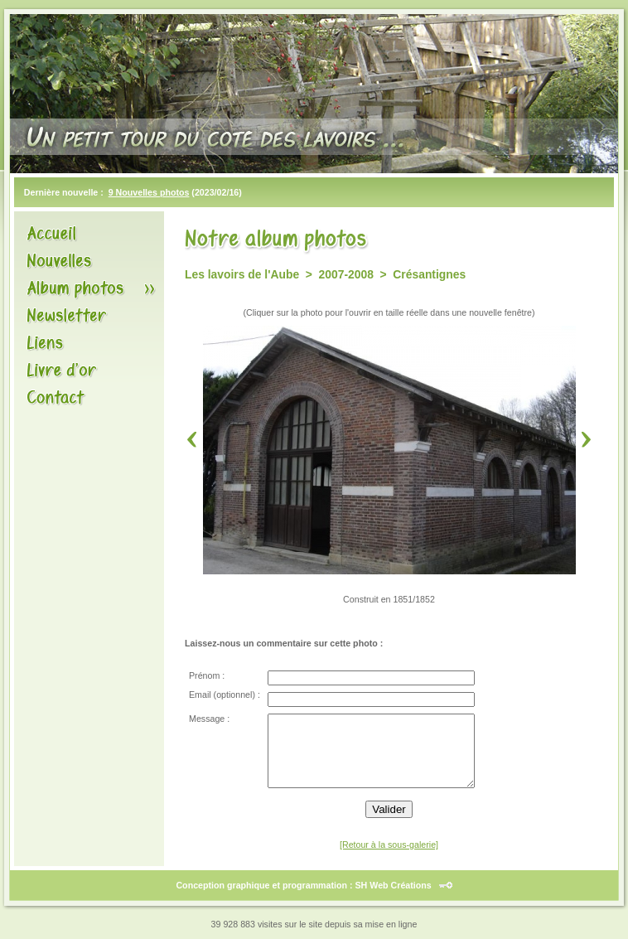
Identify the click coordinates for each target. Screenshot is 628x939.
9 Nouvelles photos (149, 192)
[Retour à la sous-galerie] (389, 844)
